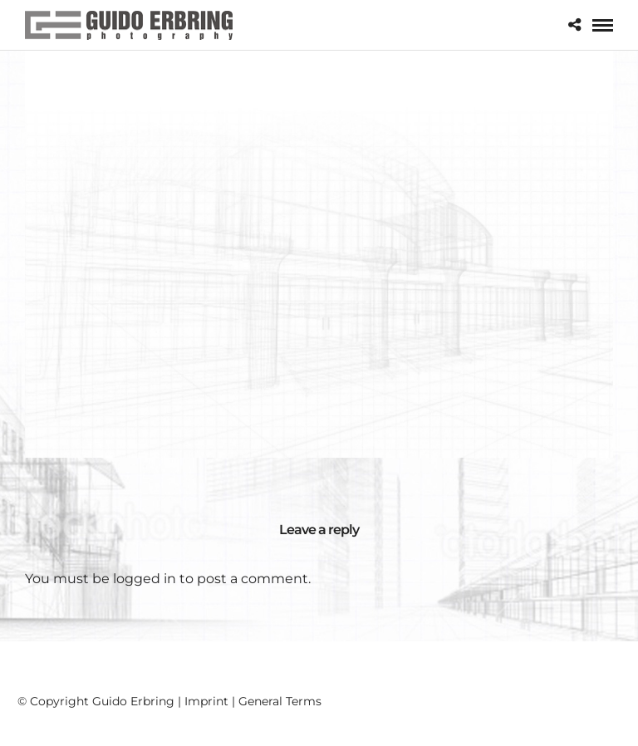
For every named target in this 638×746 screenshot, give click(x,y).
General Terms (279, 701)
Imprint (206, 701)
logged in (144, 578)
